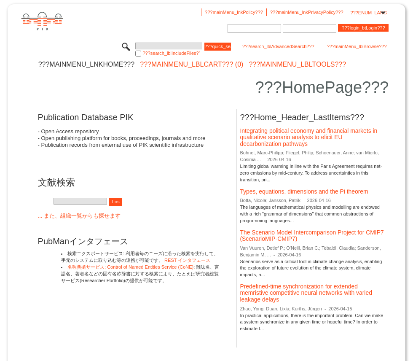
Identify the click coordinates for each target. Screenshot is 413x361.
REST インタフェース (187, 260)
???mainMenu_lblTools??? (297, 64)
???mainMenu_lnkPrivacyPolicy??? (306, 12)
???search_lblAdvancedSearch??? (278, 46)
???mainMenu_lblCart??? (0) (191, 64)
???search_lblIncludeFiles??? (171, 53)
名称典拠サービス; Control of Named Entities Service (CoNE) (130, 266)
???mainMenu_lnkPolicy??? (234, 12)
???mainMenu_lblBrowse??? (357, 46)
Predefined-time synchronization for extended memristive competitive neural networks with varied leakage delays (306, 293)
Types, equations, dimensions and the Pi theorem (304, 191)
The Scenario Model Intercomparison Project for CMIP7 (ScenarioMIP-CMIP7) (312, 235)
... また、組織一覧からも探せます (79, 216)
